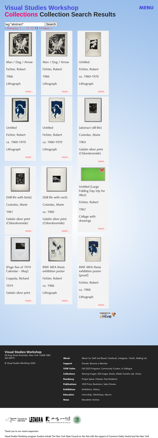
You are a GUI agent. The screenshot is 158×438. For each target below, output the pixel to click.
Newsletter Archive (90, 400)
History (96, 390)
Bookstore (97, 384)
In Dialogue (126, 369)
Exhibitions (69, 390)
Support (67, 364)
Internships (87, 395)
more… (29, 91)
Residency (68, 379)
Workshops (98, 395)
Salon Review (110, 384)
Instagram (122, 358)
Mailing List (141, 358)
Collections (21, 14)
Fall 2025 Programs (91, 369)
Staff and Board (99, 358)
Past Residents (110, 379)
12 (32, 28)
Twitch (132, 358)
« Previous (11, 28)
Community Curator (110, 369)
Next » (47, 28)
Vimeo (138, 374)
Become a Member (99, 364)
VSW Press (87, 384)
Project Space (88, 379)
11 (27, 28)
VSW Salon (69, 369)
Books (112, 374)
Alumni (108, 395)
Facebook (112, 358)
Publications (69, 384)
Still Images (103, 374)
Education (68, 395)
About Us (86, 358)
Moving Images (89, 374)
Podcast (99, 379)
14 (40, 28)
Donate (85, 364)
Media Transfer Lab (125, 374)
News (66, 400)
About (66, 358)
